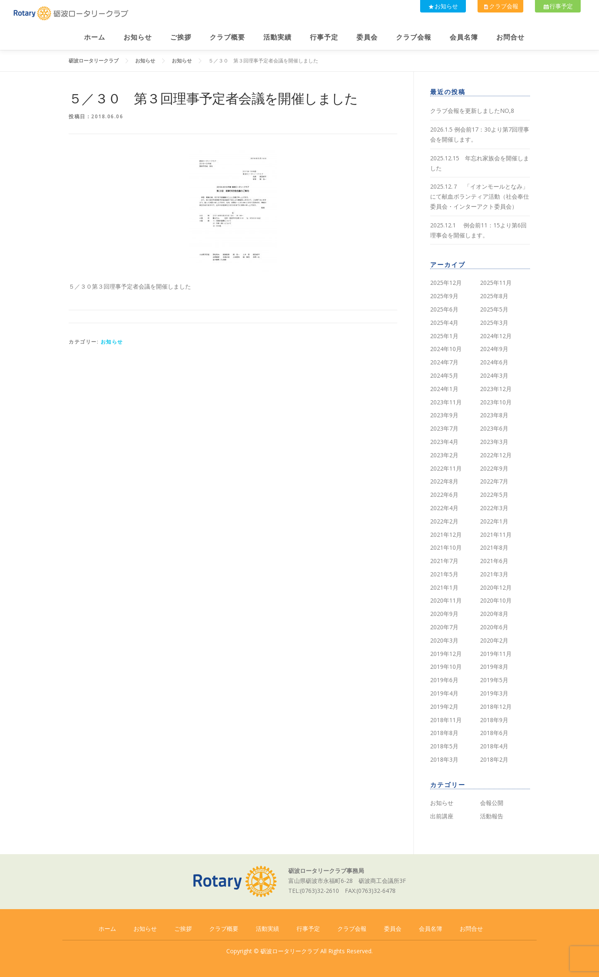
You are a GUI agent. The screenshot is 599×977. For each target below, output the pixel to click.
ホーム (94, 37)
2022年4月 (444, 508)
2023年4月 (444, 442)
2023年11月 (446, 402)
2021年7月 (444, 561)
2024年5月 (444, 375)
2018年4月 (494, 746)
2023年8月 (494, 415)
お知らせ (441, 6)
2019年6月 (444, 680)
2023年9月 (444, 415)
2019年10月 (446, 666)
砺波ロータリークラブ (289, 951)
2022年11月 (446, 468)
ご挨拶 (180, 37)
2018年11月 (446, 720)
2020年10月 (496, 600)
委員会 (367, 37)
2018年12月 (496, 706)
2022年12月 (496, 455)
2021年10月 (446, 547)
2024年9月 (494, 349)
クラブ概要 (227, 37)
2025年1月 (444, 336)
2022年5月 (494, 494)
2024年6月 (494, 362)
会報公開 (491, 803)
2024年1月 (444, 389)
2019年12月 (446, 654)
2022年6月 (444, 494)
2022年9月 (494, 468)
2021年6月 (494, 561)
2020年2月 (494, 640)
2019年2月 (444, 706)
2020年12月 (496, 587)
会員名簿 (464, 37)
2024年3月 (494, 375)
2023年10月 (496, 402)
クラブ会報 (499, 6)
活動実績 (277, 37)
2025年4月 (444, 322)
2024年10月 (446, 349)
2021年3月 (494, 574)
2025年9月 (444, 296)
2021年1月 (444, 587)
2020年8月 (494, 614)
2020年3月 (444, 640)
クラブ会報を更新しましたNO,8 (472, 111)
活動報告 (491, 816)
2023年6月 (494, 428)
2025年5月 (494, 309)
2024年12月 (496, 336)
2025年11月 (496, 283)
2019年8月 (494, 666)
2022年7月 (494, 481)
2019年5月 (494, 680)
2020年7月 (444, 627)
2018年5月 (444, 746)
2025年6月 (444, 309)
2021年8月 (494, 547)
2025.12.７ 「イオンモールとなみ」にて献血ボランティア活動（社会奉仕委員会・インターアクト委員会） (479, 196)
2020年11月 (446, 600)
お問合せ (510, 37)
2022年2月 (444, 521)
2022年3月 (494, 508)
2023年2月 (444, 455)
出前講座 (441, 816)
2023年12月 (496, 389)
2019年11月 (496, 654)
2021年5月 (444, 574)
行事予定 (557, 6)
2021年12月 (446, 534)
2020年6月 (494, 627)
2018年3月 (444, 759)
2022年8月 (444, 481)
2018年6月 (494, 733)
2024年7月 (444, 362)
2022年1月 (494, 521)
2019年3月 (494, 693)
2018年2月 (494, 759)
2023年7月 (444, 428)
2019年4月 (444, 693)
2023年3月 (494, 442)
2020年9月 (444, 614)
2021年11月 (496, 534)
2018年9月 (494, 720)
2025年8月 (494, 296)
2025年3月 (494, 322)
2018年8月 (444, 733)
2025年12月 (446, 283)
